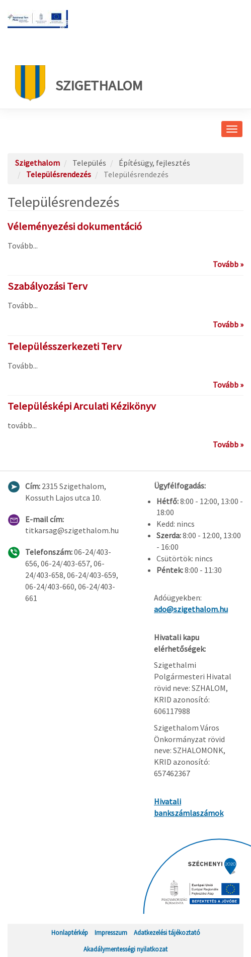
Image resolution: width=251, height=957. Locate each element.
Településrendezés (58, 174)
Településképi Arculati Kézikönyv (82, 406)
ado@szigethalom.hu (191, 609)
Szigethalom (79, 83)
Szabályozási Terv (48, 286)
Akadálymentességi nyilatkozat (125, 949)
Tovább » (228, 264)
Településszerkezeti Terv (65, 346)
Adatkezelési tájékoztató (167, 932)
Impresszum (111, 932)
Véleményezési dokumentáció (75, 226)
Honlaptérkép (69, 932)
